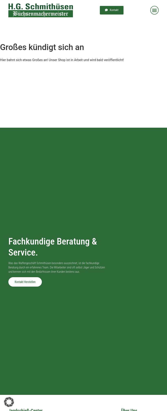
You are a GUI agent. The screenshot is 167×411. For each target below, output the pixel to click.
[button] (154, 10)
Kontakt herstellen (25, 282)
